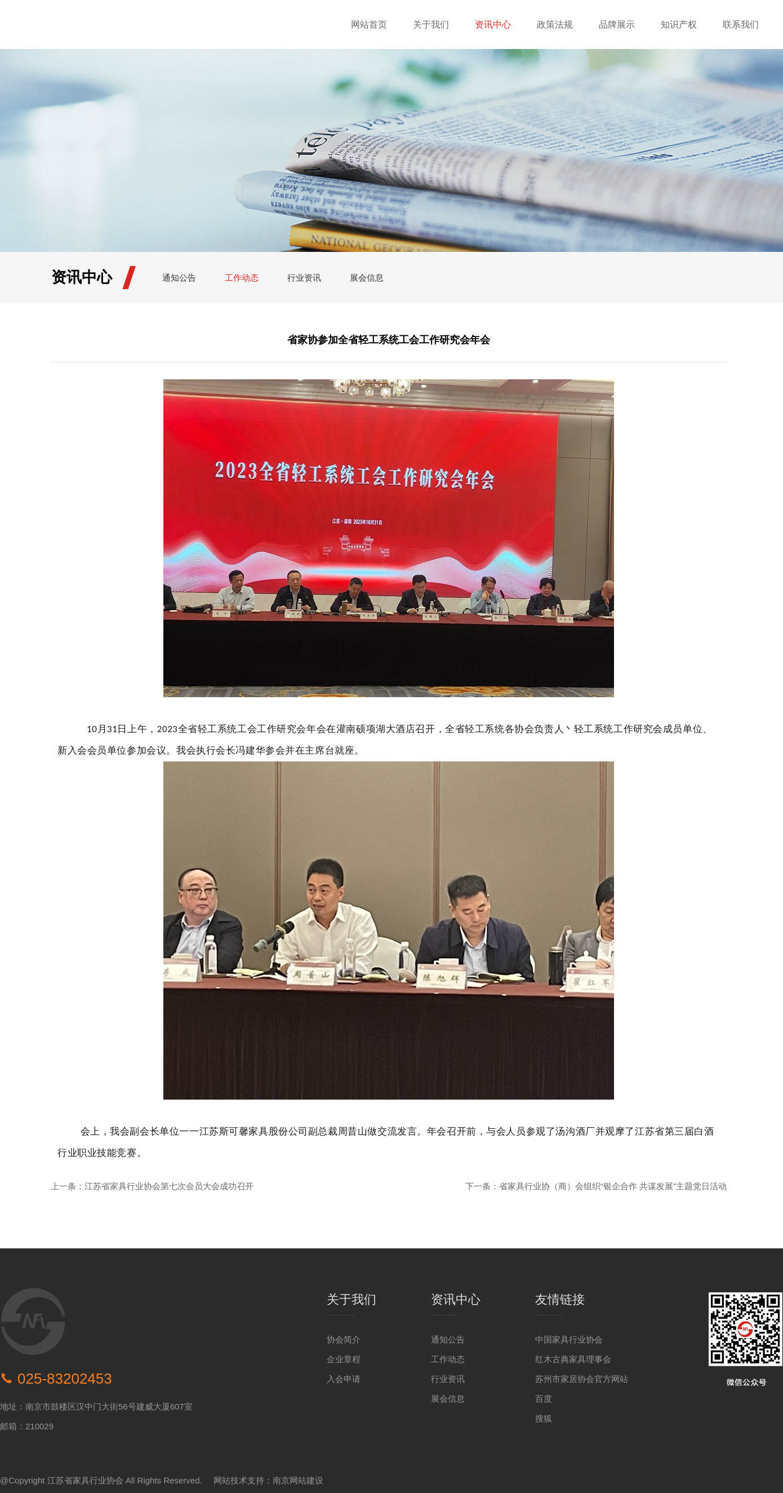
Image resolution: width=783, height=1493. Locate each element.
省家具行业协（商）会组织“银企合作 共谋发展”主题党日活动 (613, 1186)
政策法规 (555, 24)
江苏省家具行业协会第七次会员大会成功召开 (168, 1186)
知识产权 (679, 24)
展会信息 (367, 277)
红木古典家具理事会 (573, 1359)
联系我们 (741, 24)
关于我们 (431, 24)
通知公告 (179, 277)
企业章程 (344, 1359)
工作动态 (242, 277)
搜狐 (543, 1418)
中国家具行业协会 (569, 1339)
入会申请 (344, 1379)
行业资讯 (304, 277)
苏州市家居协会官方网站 (581, 1379)
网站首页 (369, 24)
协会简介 (344, 1339)
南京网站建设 (298, 1480)
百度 (543, 1398)
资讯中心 (493, 24)
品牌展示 (617, 24)
